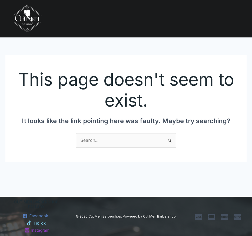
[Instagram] (37, 230)
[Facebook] (35, 215)
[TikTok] (36, 223)
